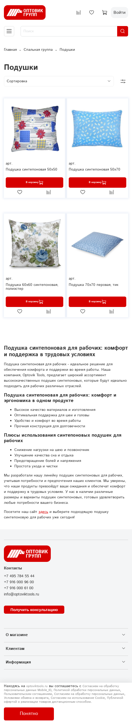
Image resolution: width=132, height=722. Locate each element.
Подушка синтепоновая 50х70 (94, 169)
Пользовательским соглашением (28, 694)
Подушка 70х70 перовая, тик (93, 284)
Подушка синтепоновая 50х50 (31, 169)
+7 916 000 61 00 (18, 588)
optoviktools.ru (37, 686)
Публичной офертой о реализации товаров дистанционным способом (63, 700)
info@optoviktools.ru (21, 594)
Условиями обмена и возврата (26, 698)
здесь (43, 511)
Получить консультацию (34, 609)
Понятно (29, 713)
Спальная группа (38, 49)
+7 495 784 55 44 (19, 576)
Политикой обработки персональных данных (87, 690)
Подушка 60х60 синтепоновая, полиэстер (32, 287)
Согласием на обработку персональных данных (89, 694)
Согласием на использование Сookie (78, 698)
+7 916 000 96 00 (19, 582)
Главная (10, 49)
